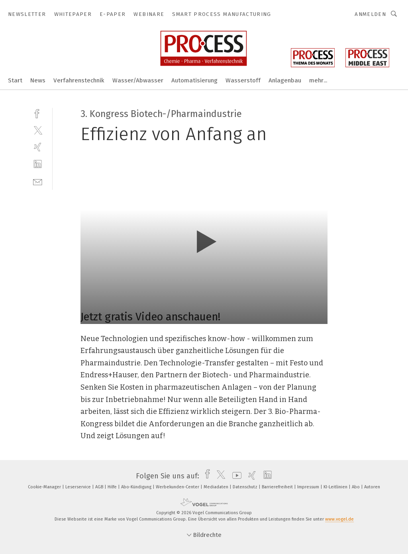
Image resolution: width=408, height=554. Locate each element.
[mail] (38, 181)
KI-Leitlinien (336, 487)
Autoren (372, 487)
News (37, 80)
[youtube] (234, 476)
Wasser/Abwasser (137, 80)
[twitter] (38, 130)
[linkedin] (38, 164)
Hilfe (113, 487)
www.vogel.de (339, 519)
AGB (99, 487)
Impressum (308, 487)
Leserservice (78, 487)
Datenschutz (246, 487)
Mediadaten (217, 487)
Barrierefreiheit (278, 487)
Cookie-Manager (45, 487)
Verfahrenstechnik (78, 80)
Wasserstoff (243, 80)
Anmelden (370, 14)
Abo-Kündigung (137, 487)
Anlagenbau (285, 80)
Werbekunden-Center (178, 487)
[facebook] (38, 113)
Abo (356, 487)
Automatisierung (194, 80)
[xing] (38, 147)
